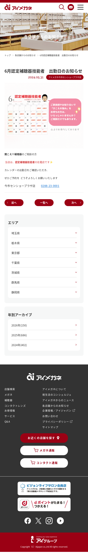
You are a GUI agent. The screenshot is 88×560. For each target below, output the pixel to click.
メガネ (8, 394)
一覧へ (44, 202)
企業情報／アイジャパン (56, 410)
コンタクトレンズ (15, 405)
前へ (14, 202)
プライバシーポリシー (55, 421)
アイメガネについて (54, 389)
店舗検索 (9, 389)
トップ (7, 55)
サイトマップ (50, 427)
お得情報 (9, 410)
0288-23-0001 (50, 186)
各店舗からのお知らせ (55, 405)
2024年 (19, 345)
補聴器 (8, 400)
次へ (74, 202)
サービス (9, 416)
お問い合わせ (50, 416)
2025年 (19, 335)
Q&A (7, 421)
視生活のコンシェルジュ (56, 394)
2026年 (19, 325)
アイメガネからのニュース (58, 400)
